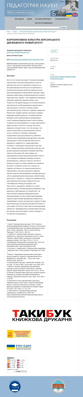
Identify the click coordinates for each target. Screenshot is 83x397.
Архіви (29, 19)
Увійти (75, 1)
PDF (55, 51)
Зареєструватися (65, 1)
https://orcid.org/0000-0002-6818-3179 (18, 52)
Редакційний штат (62, 19)
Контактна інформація (43, 23)
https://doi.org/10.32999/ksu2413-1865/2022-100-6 (27, 59)
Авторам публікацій (43, 19)
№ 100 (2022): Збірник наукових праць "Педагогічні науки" (37, 32)
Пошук (64, 27)
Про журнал (19, 19)
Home (8, 32)
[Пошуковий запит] (38, 27)
